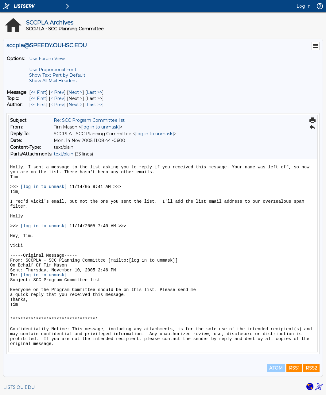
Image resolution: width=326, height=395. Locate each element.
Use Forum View (47, 58)
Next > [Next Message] (75, 92)
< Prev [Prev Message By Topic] (57, 98)
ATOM (276, 368)
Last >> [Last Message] (94, 92)
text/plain (63, 154)
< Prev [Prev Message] (57, 92)
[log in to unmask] (100, 127)
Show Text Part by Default (57, 75)
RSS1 (294, 368)
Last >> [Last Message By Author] (94, 104)
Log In (304, 6)
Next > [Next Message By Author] (75, 104)
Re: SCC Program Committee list (89, 120)
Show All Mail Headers (52, 80)
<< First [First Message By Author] (38, 104)
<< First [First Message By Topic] (38, 98)
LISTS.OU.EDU (19, 387)
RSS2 (311, 368)
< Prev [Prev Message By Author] (57, 104)
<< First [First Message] (38, 92)
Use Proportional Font (52, 69)
